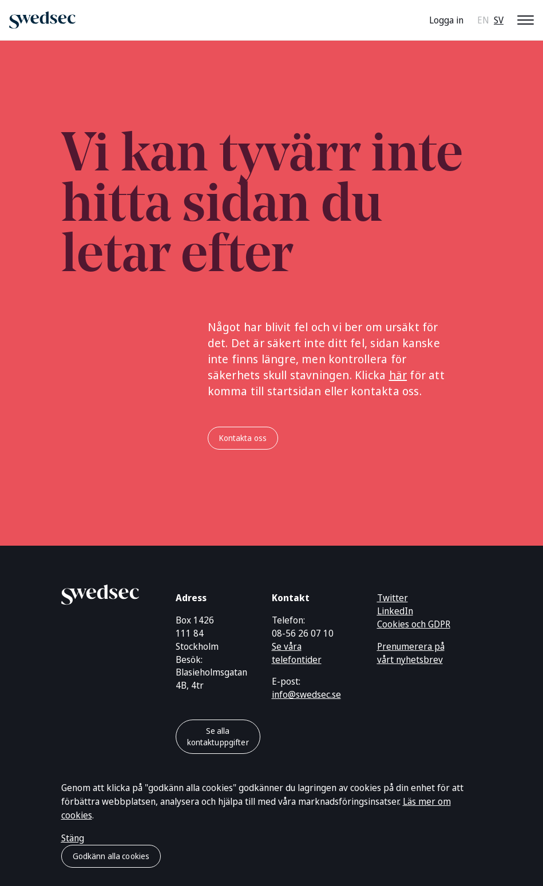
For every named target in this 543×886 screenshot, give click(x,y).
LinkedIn (395, 611)
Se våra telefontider (297, 653)
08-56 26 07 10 (303, 633)
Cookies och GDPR (413, 624)
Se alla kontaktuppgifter (218, 736)
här (398, 375)
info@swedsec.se (306, 694)
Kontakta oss (243, 437)
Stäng (72, 838)
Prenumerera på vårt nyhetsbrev (411, 653)
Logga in (446, 20)
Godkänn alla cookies (111, 856)
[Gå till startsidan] (100, 592)
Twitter (392, 597)
